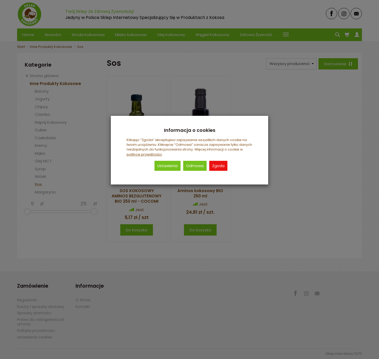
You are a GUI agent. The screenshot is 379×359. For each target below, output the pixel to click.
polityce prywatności (144, 154)
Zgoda (218, 165)
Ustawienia (167, 165)
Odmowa (195, 165)
